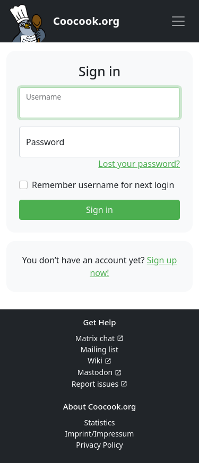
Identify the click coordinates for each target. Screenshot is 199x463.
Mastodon (95, 372)
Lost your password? (139, 164)
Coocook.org (86, 21)
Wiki (95, 360)
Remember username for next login (103, 185)
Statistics (99, 422)
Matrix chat (95, 338)
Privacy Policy (99, 445)
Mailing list (99, 349)
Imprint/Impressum (99, 434)
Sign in (99, 210)
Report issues (95, 384)
